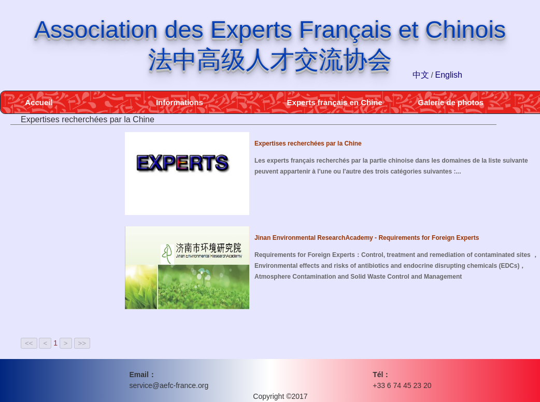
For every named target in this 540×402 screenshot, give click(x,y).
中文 (421, 74)
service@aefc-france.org (169, 385)
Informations (179, 102)
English (448, 74)
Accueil (38, 102)
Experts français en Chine (334, 102)
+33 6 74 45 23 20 (402, 385)
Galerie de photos (451, 102)
